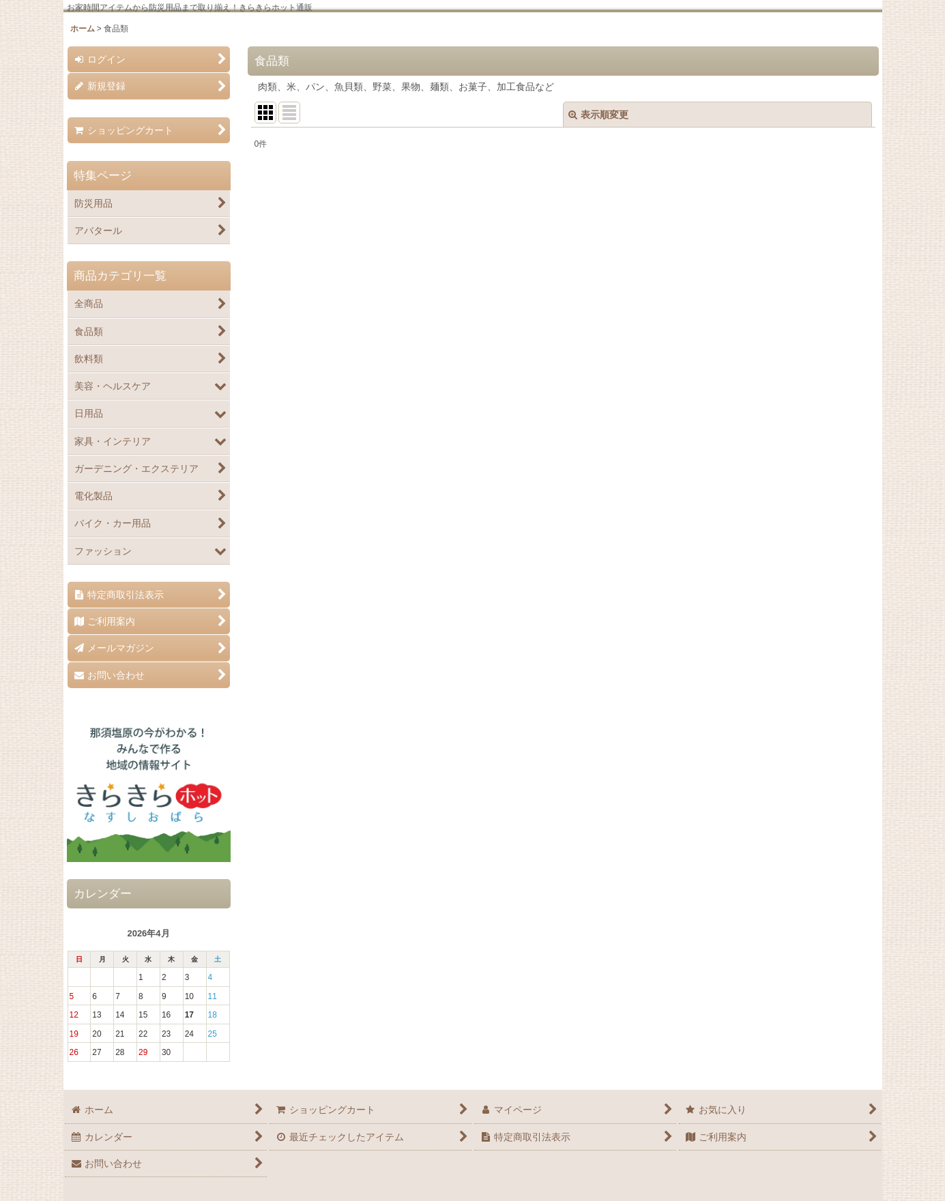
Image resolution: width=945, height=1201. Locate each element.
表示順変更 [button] (598, 114)
